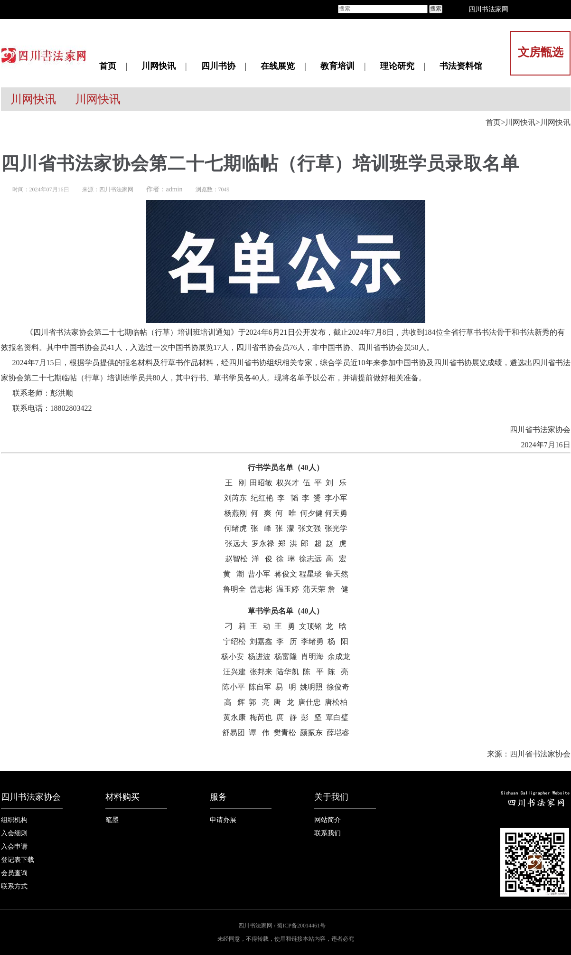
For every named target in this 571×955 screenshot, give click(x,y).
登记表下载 (17, 859)
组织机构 (14, 819)
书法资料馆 (461, 66)
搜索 (435, 8)
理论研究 (397, 66)
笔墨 (112, 819)
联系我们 (327, 833)
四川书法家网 (488, 9)
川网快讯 (158, 66)
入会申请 (14, 846)
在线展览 (278, 66)
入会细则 (14, 833)
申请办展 (223, 819)
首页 (107, 66)
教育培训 (337, 66)
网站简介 (327, 819)
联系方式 (14, 886)
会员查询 (14, 873)
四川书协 (218, 66)
